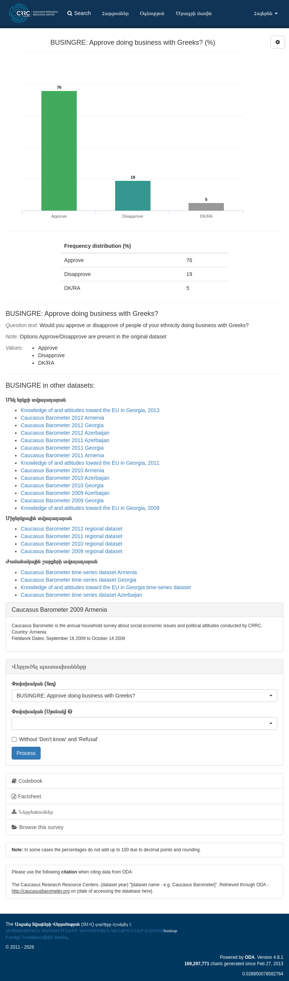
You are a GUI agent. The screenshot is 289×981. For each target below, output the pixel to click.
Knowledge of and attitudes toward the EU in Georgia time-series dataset (106, 587)
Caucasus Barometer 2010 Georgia (62, 485)
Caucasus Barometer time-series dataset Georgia (78, 580)
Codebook (27, 781)
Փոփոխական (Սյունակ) (39, 711)
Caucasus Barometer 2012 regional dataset (71, 529)
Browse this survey (37, 827)
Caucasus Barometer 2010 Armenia (62, 470)
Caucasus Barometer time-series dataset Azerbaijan (81, 595)
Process (26, 753)
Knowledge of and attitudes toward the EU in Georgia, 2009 (90, 508)
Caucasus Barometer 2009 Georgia (62, 500)
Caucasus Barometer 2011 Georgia (62, 448)
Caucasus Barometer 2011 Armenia (62, 455)
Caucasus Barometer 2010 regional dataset (71, 544)
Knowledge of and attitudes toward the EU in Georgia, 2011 (90, 463)
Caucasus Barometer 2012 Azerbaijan (65, 433)
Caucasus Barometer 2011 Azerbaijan (65, 440)
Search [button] (79, 13)
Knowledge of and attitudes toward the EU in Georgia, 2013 (90, 410)
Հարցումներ (115, 13)
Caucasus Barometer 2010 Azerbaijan (65, 478)
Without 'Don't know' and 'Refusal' (55, 739)
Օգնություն (152, 13)
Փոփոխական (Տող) (34, 684)
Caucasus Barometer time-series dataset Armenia (79, 572)
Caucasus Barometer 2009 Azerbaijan (65, 493)
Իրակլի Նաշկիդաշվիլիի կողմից (37, 937)
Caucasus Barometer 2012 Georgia (62, 425)
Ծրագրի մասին (194, 13)
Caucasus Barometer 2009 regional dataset (71, 551)
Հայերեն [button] (266, 13)
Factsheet (26, 796)
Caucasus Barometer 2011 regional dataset (71, 536)
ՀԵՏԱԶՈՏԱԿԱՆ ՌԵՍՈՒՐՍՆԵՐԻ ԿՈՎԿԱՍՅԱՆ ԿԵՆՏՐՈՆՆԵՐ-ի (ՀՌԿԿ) (85, 930)
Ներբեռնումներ (32, 812)
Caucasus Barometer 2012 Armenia (62, 418)
